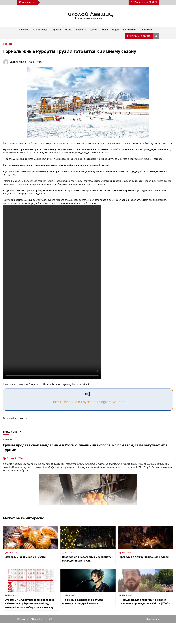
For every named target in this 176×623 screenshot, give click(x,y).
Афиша (105, 30)
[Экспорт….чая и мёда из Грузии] (30, 537)
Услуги (68, 30)
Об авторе (146, 30)
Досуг (93, 30)
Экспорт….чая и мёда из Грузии (25, 557)
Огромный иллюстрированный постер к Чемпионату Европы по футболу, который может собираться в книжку (29, 603)
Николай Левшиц (88, 14)
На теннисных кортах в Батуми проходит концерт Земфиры (82, 601)
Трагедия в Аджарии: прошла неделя (144, 557)
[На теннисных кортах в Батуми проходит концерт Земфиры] (88, 580)
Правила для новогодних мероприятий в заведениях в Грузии (87, 558)
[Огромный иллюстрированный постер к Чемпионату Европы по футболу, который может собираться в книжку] (30, 580)
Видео (115, 30)
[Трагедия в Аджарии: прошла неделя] (145, 537)
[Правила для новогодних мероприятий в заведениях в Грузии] (88, 537)
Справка (56, 30)
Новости (24, 30)
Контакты (129, 30)
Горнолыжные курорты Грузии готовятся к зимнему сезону (69, 51)
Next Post (12, 431)
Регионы (81, 30)
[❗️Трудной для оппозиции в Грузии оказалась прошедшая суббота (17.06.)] (145, 580)
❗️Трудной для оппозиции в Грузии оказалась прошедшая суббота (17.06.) (145, 601)
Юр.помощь (40, 30)
